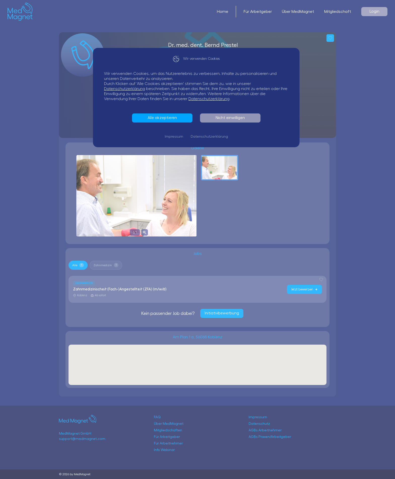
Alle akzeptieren (163, 118)
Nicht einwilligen (231, 118)
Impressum (175, 136)
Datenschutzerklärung (125, 89)
